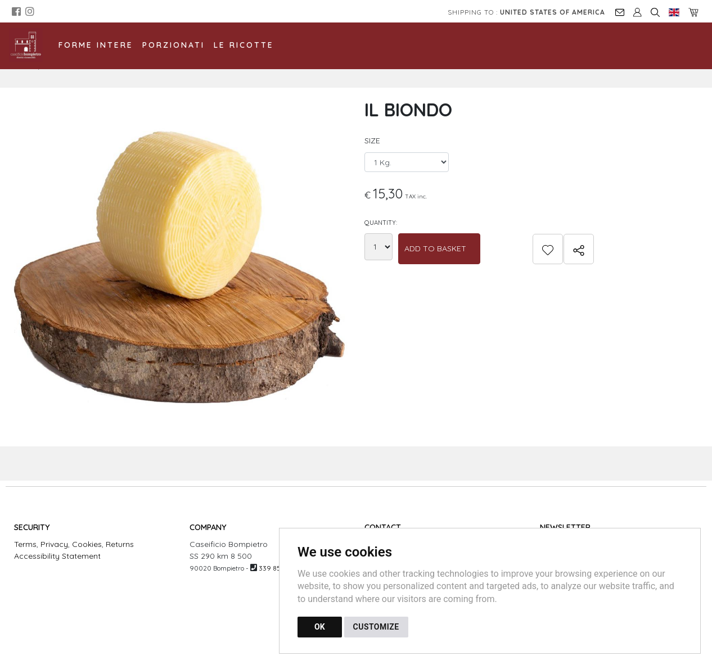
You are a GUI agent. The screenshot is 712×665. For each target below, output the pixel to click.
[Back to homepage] (31, 45)
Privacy (54, 544)
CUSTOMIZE (376, 626)
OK (319, 626)
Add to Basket (435, 248)
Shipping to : (526, 12)
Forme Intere (95, 45)
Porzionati (173, 45)
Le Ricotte (244, 45)
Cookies (87, 544)
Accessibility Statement (57, 556)
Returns (120, 544)
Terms (25, 544)
